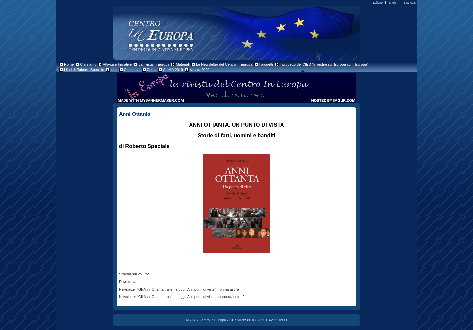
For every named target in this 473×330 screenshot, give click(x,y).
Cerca (151, 70)
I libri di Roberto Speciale (84, 70)
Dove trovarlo (129, 282)
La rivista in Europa (153, 64)
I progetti (266, 64)
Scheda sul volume (134, 274)
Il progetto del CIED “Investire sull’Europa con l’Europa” (324, 64)
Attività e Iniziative (117, 64)
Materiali (183, 64)
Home (69, 64)
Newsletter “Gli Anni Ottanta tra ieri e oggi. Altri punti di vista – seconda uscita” (181, 297)
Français (410, 2)
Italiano (378, 2)
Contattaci (132, 70)
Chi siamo (88, 64)
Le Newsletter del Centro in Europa (224, 64)
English (393, 2)
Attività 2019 (173, 70)
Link (114, 70)
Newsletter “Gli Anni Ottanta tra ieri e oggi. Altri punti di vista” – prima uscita (179, 289)
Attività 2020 (200, 70)
